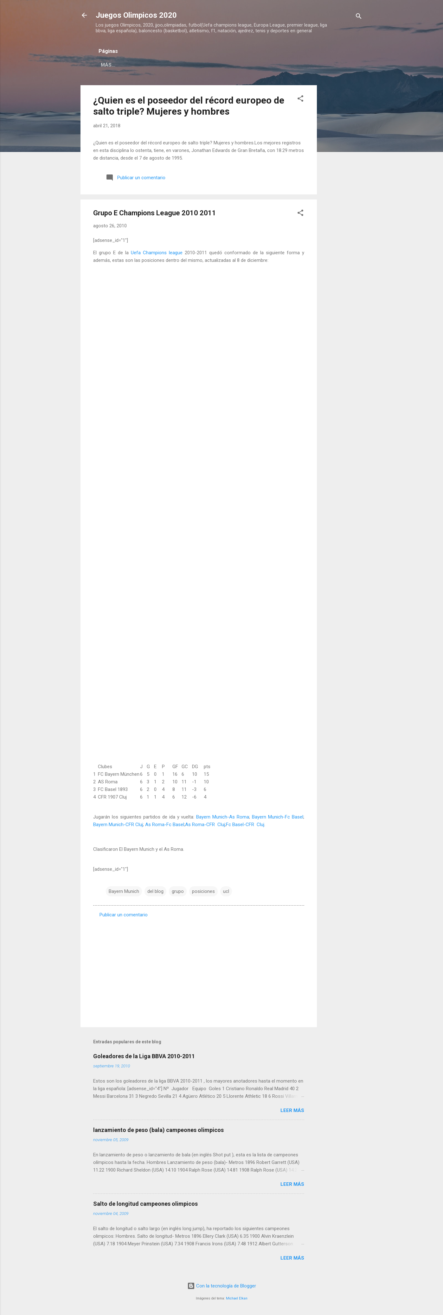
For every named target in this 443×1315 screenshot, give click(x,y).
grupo (178, 891)
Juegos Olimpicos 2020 (136, 15)
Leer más (292, 1110)
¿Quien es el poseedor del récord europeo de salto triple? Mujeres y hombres (188, 106)
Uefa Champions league (157, 253)
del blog (155, 891)
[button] (300, 99)
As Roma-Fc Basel (164, 824)
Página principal (123, 65)
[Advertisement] (342, 180)
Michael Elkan (236, 1298)
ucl (226, 891)
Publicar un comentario (124, 915)
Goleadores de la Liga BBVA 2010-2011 (144, 1056)
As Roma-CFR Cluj (205, 824)
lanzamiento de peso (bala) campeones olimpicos (158, 1130)
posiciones (203, 891)
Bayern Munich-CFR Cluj (118, 824)
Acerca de (170, 65)
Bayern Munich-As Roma (222, 817)
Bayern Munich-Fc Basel (277, 817)
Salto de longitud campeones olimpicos (145, 1203)
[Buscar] (359, 17)
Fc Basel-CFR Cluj (245, 824)
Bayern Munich (124, 891)
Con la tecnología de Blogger (221, 1286)
